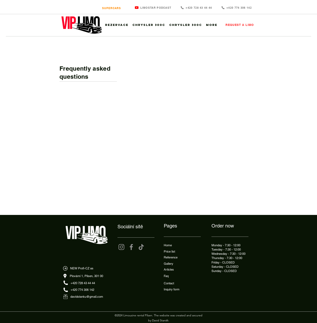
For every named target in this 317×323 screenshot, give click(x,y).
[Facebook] (131, 247)
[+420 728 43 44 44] (196, 7)
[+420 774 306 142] (236, 7)
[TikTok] (141, 247)
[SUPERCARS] (111, 8)
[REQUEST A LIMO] (239, 24)
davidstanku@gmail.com (86, 296)
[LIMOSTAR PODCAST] (155, 7)
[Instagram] (121, 247)
